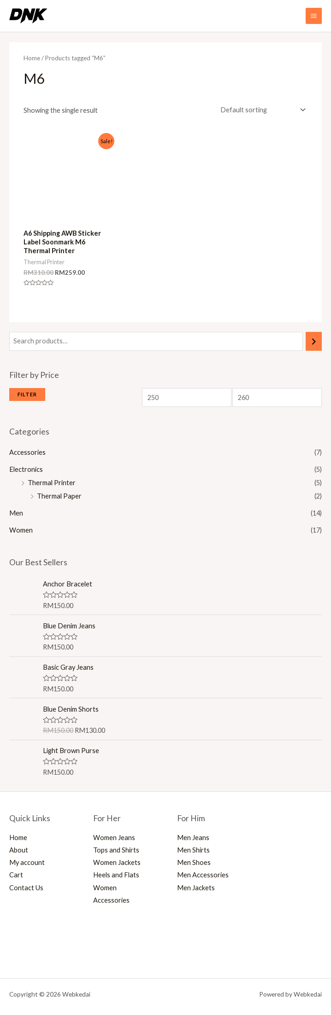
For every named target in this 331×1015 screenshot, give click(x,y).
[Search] (314, 341)
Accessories (27, 452)
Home (32, 58)
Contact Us (26, 888)
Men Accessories (203, 875)
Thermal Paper (59, 496)
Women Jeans (114, 837)
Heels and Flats (116, 875)
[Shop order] (261, 109)
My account (27, 862)
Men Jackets (196, 888)
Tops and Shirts (116, 850)
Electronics (26, 469)
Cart (16, 875)
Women (21, 530)
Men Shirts (193, 850)
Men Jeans (193, 837)
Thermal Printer (52, 483)
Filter (27, 394)
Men (16, 513)
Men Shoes (194, 862)
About (18, 850)
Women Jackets (117, 862)
